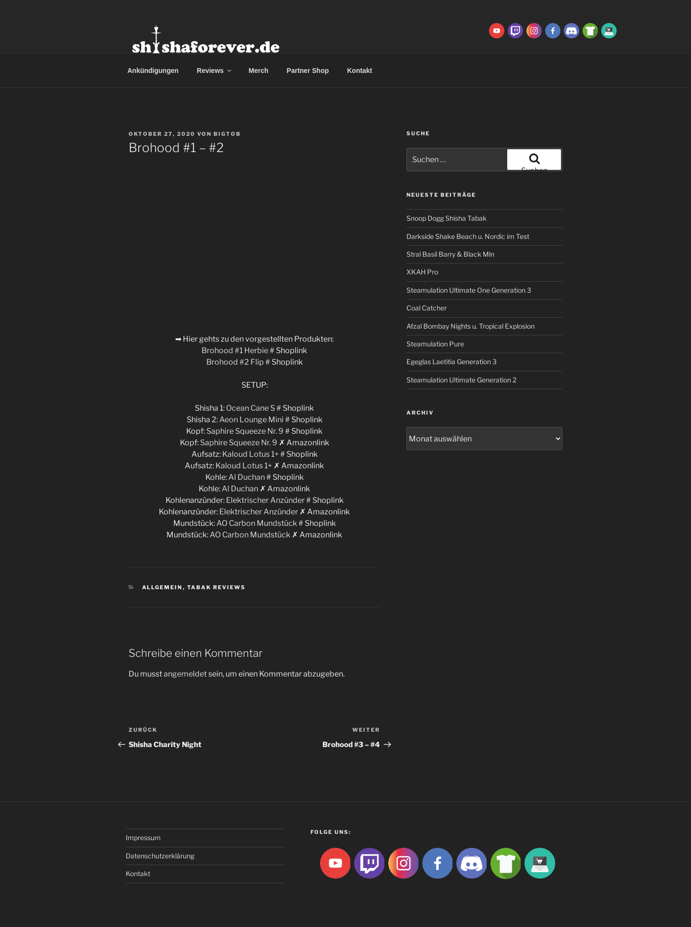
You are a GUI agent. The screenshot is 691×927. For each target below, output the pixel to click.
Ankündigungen (153, 70)
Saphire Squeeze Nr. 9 (245, 431)
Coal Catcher (426, 308)
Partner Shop (307, 70)
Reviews (215, 70)
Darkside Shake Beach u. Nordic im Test (467, 236)
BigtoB (227, 134)
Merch (258, 70)
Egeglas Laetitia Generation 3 (451, 361)
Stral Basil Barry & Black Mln (450, 254)
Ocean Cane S (250, 408)
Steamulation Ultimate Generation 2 (461, 380)
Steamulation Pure (435, 344)
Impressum (143, 837)
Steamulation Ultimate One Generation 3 (468, 290)
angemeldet (185, 673)
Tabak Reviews (216, 587)
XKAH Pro (422, 272)
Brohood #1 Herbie (236, 350)
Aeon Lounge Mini (251, 419)
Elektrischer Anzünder (265, 500)
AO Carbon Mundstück (256, 523)
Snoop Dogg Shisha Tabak (446, 218)
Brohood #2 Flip (235, 362)
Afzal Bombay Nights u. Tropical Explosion (470, 326)
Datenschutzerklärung (160, 856)
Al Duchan (246, 477)
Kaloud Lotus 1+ (250, 454)
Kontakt (359, 70)
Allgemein (162, 587)
